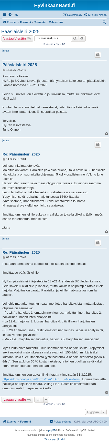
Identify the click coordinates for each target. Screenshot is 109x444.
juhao (5, 50)
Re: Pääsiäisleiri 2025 (21, 154)
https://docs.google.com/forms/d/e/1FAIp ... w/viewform (41, 379)
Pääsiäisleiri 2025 (20, 31)
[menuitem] (13, 15)
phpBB (52, 430)
